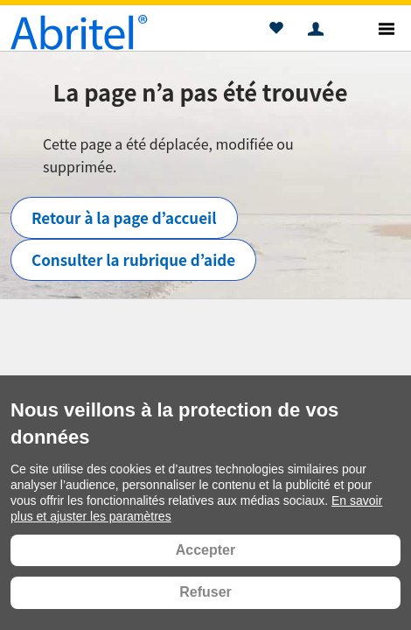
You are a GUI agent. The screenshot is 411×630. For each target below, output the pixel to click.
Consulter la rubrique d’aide (133, 259)
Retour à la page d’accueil (124, 217)
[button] (276, 30)
